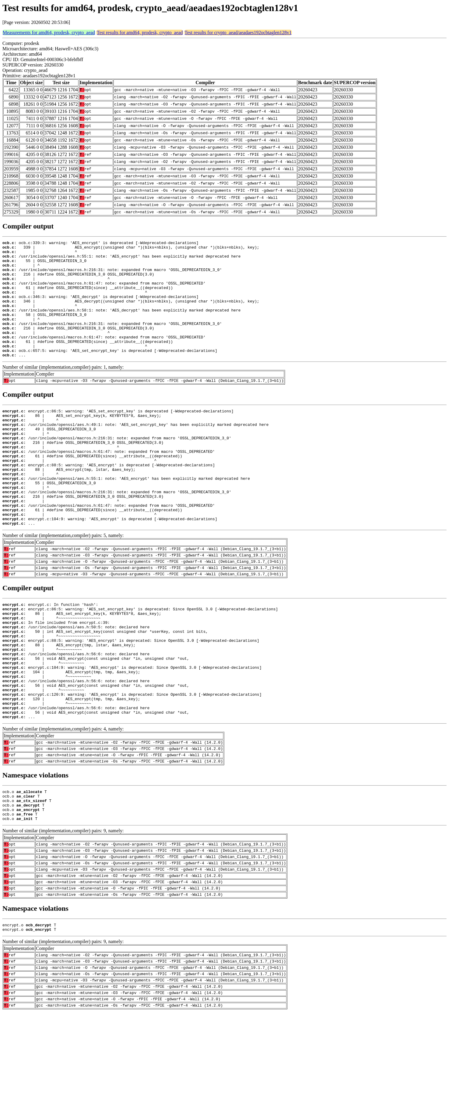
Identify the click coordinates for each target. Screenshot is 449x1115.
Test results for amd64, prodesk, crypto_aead (140, 32)
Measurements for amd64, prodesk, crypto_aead (49, 32)
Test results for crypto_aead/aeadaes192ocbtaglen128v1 (238, 32)
